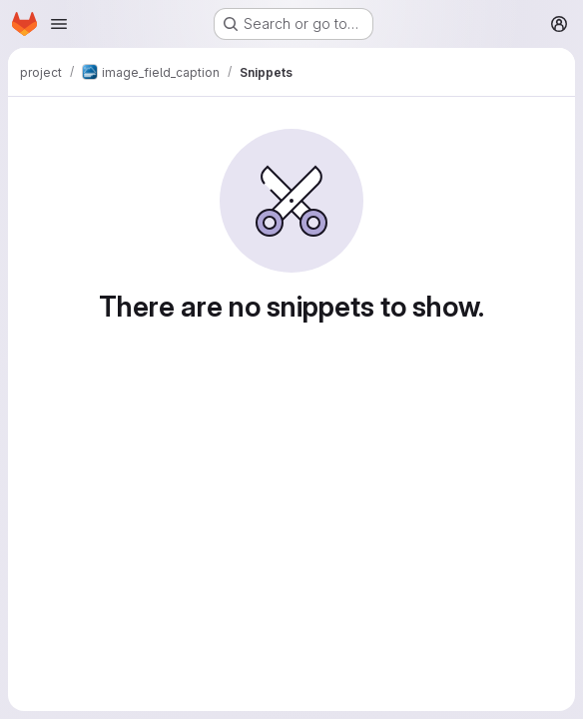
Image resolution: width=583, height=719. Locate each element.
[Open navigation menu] (59, 24)
